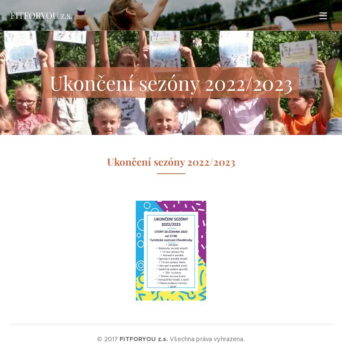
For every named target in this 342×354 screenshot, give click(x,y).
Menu (323, 15)
